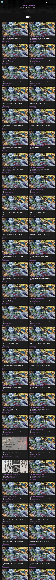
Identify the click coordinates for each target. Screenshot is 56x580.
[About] (47, 2)
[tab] (28, 11)
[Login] (54, 2)
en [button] (51, 2)
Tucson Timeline (28, 5)
